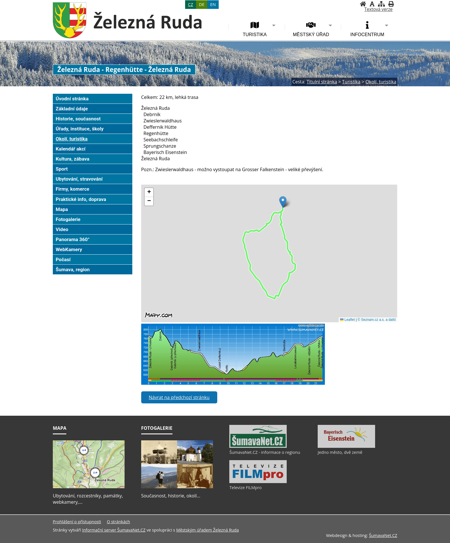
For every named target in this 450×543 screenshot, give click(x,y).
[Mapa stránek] (381, 4)
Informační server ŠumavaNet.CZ (114, 530)
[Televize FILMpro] (258, 481)
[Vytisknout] (391, 4)
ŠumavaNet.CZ (383, 535)
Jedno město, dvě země (340, 452)
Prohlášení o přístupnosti (77, 521)
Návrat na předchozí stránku (179, 397)
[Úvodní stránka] (363, 4)
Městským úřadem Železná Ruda (207, 530)
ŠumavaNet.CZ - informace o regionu (264, 452)
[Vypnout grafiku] (372, 4)
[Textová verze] (378, 9)
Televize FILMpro (245, 487)
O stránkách (118, 521)
